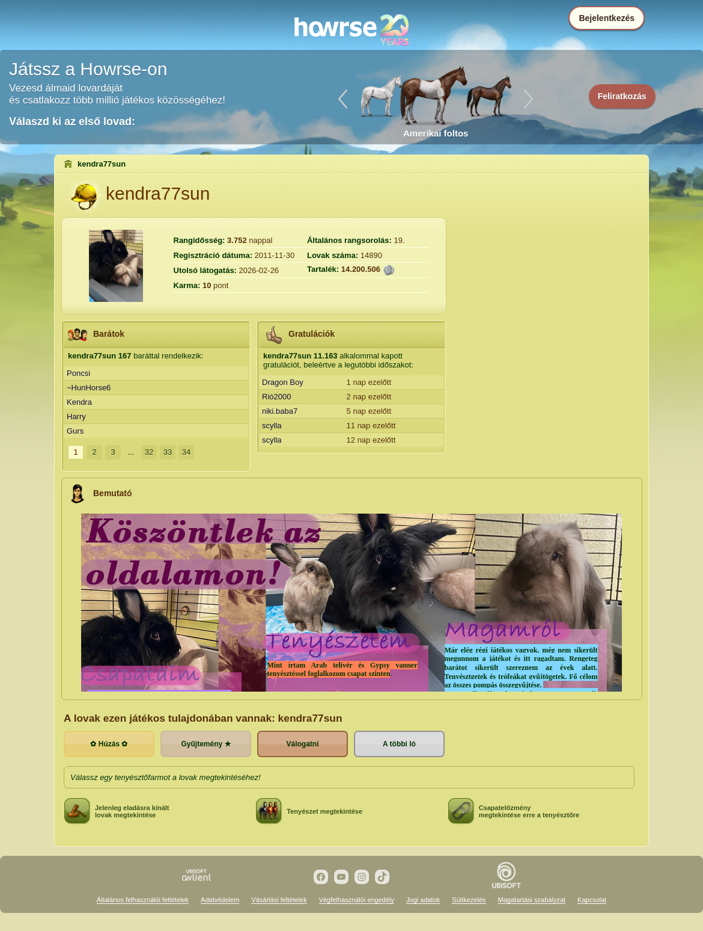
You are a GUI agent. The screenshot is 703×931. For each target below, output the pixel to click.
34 (186, 451)
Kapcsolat (591, 899)
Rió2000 (276, 396)
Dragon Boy (282, 382)
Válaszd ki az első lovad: (72, 121)
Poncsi (78, 373)
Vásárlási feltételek (278, 899)
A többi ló (399, 744)
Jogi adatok (423, 899)
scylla (272, 425)
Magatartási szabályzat (532, 899)
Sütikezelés (468, 899)
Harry (76, 416)
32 (149, 451)
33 (167, 451)
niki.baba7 (279, 411)
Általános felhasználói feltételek (143, 899)
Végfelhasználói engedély (356, 899)
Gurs (75, 430)
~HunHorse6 (89, 387)
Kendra (79, 402)
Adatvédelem (220, 899)
